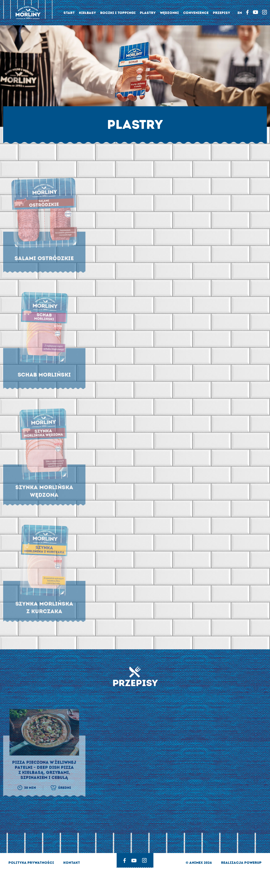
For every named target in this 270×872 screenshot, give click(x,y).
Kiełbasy (87, 13)
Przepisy (221, 13)
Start (69, 13)
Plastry (148, 13)
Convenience (196, 13)
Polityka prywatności (31, 863)
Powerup (253, 863)
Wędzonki (169, 13)
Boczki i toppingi (118, 13)
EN (240, 13)
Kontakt (71, 863)
